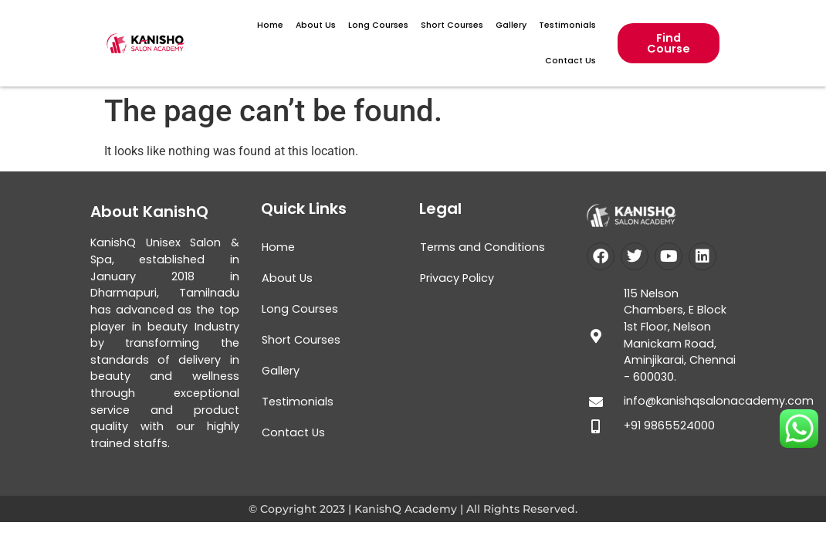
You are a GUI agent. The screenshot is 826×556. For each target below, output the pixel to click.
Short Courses (452, 25)
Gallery (511, 25)
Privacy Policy (457, 278)
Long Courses (378, 25)
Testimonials (567, 25)
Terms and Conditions (482, 247)
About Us (316, 25)
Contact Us (570, 60)
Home (270, 25)
